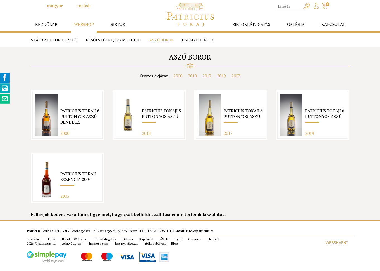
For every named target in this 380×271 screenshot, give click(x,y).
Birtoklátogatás (105, 239)
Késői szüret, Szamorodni (113, 40)
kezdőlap (46, 24)
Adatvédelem (72, 243)
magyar (55, 5)
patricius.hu (47, 243)
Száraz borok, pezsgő (54, 40)
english (83, 5)
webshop (84, 24)
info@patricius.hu (200, 231)
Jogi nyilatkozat (126, 243)
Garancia (194, 239)
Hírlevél (213, 239)
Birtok (51, 239)
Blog (174, 243)
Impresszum (98, 243)
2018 (192, 76)
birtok (118, 24)
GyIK (178, 239)
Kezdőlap (33, 239)
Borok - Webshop (74, 239)
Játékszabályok (154, 243)
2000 (177, 76)
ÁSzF (164, 239)
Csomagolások (198, 40)
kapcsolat (333, 24)
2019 (221, 76)
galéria (296, 24)
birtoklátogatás (251, 24)
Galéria (127, 239)
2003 (235, 76)
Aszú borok (161, 40)
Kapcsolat (146, 239)
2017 (206, 76)
